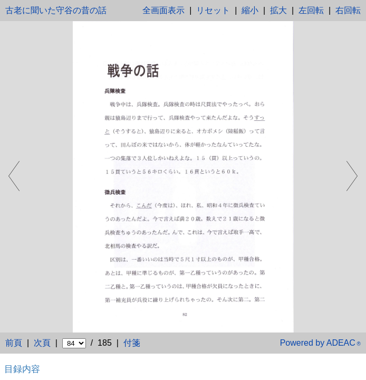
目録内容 (22, 369)
